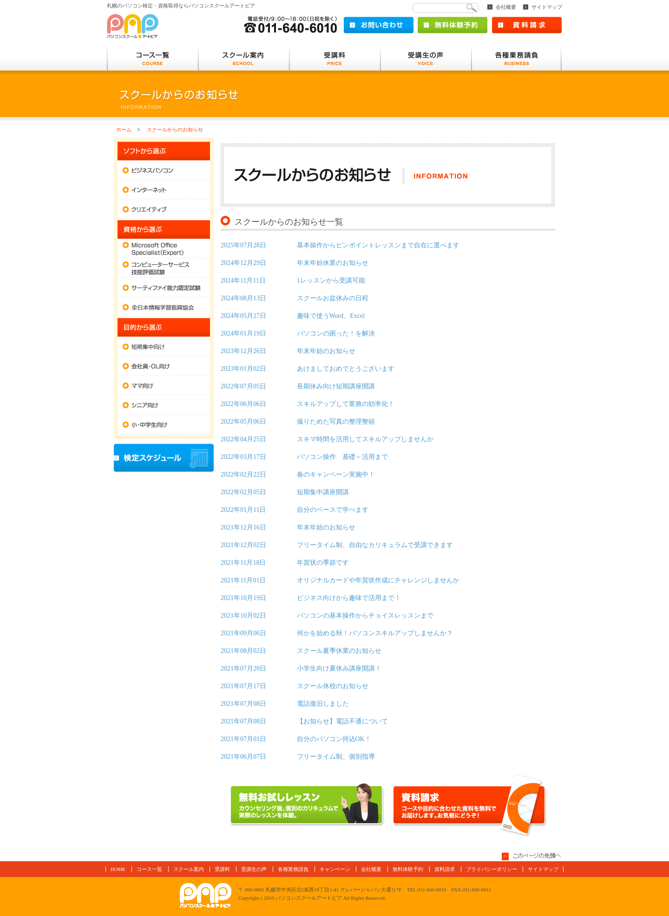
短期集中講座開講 (285, 492)
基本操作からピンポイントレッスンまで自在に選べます (340, 245)
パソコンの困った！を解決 (298, 333)
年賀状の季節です (285, 562)
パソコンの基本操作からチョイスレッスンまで (327, 615)
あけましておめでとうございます (307, 368)
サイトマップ (546, 7)
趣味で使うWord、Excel (293, 315)
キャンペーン (335, 869)
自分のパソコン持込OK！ (296, 738)
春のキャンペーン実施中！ (298, 474)
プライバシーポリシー (491, 869)
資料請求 (527, 25)
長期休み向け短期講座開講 (298, 386)
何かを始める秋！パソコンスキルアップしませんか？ (337, 633)
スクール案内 (188, 869)
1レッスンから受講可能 (293, 280)
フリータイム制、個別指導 (298, 756)
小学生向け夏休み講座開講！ (301, 668)
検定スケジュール (164, 458)
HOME (118, 869)
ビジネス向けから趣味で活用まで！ (311, 597)
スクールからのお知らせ (175, 129)
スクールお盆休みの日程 (294, 298)
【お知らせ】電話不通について (304, 721)
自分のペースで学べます (294, 509)
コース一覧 (149, 869)
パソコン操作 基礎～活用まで (304, 456)
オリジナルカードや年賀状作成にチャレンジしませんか (340, 580)
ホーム (123, 129)
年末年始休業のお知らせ (294, 262)
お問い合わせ (378, 25)
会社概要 (506, 7)
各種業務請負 (293, 869)
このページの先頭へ (532, 856)
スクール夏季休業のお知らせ (301, 650)
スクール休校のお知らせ (294, 686)
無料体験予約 (452, 25)
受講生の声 (254, 869)
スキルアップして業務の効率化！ (307, 403)
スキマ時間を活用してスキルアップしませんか (327, 439)
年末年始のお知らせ (288, 351)
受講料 (222, 869)
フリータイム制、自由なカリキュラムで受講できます (337, 545)
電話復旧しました (285, 703)
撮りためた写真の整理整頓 (298, 421)
